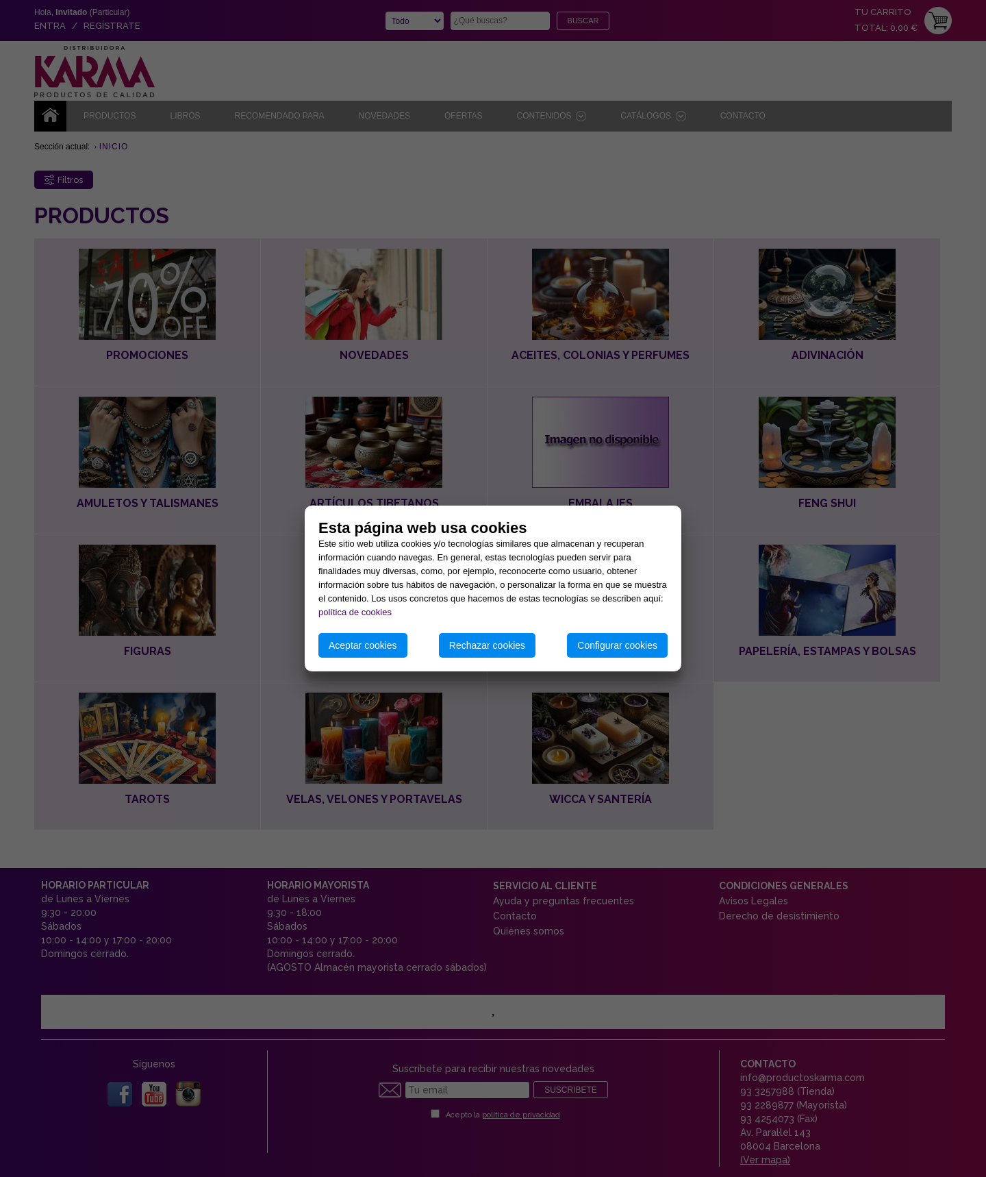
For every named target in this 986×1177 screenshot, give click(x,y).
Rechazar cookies (487, 645)
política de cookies (355, 612)
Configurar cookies (617, 645)
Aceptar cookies (363, 645)
